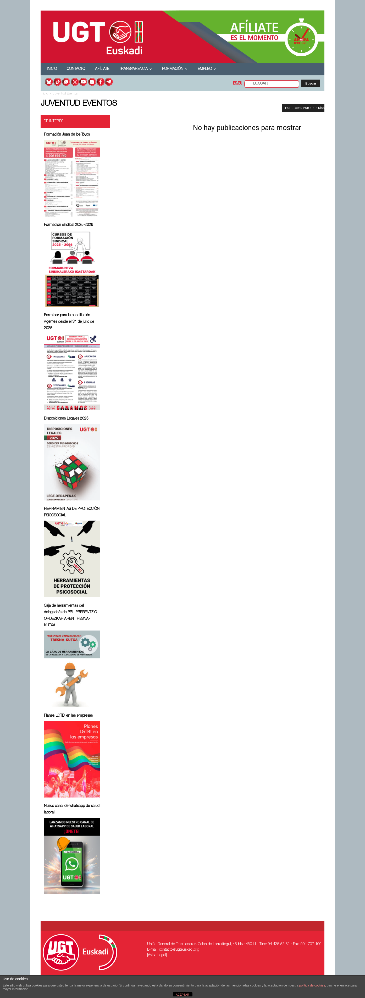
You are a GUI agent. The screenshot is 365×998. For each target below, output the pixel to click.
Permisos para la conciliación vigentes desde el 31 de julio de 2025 (69, 322)
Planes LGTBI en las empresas (68, 716)
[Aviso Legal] (157, 955)
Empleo (207, 69)
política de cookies (312, 985)
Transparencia (135, 69)
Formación (174, 69)
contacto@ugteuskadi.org (179, 950)
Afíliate (102, 69)
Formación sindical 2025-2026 (68, 225)
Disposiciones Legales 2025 (66, 419)
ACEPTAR (182, 994)
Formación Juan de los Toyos (67, 135)
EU (240, 84)
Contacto (76, 69)
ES (235, 84)
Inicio (52, 69)
